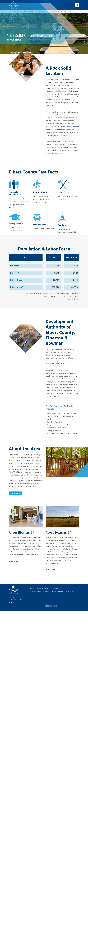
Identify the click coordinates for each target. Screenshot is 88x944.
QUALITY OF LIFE (71, 592)
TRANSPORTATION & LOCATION (39, 592)
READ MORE (14, 561)
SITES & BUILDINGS (42, 589)
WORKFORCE (55, 589)
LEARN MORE (16, 493)
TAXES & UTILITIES (57, 592)
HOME (32, 589)
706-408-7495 (12, 594)
